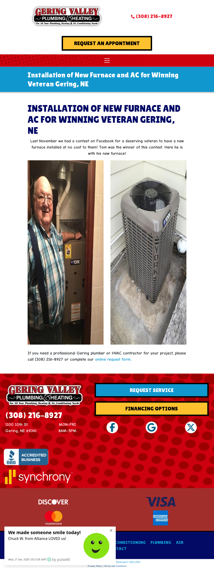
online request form (112, 359)
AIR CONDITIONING (126, 542)
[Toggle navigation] (107, 60)
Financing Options (151, 408)
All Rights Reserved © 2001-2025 (123, 562)
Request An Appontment (107, 43)
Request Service (152, 390)
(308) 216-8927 (154, 16)
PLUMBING (160, 542)
